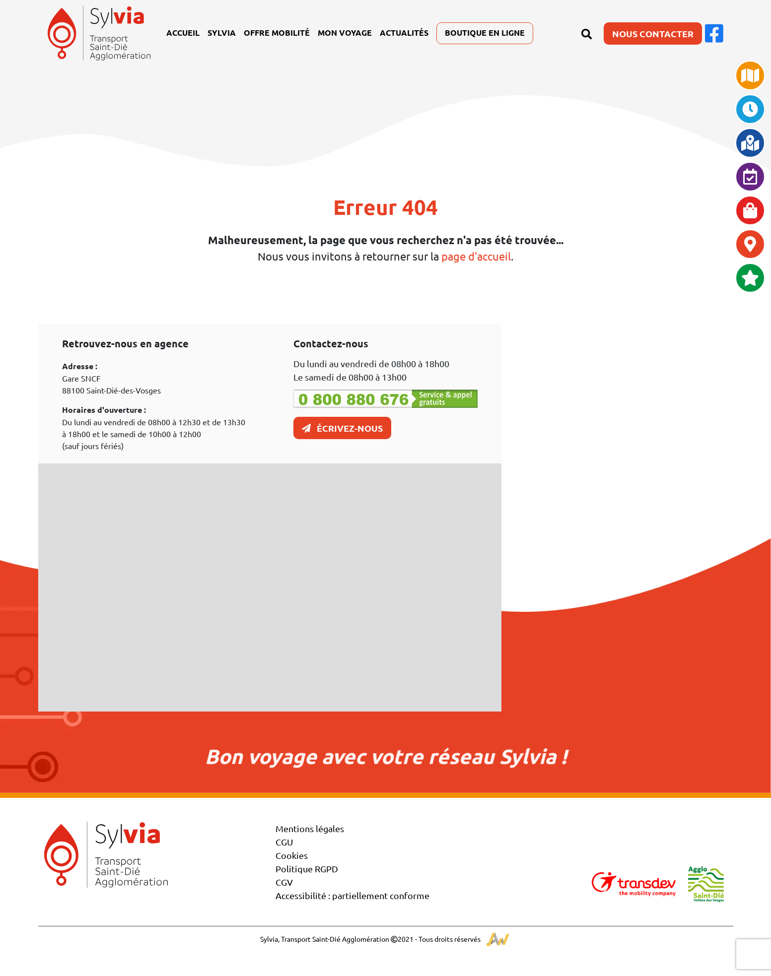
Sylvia (222, 32)
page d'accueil (476, 256)
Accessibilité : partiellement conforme (352, 895)
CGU (284, 842)
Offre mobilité (277, 32)
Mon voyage (345, 32)
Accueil (183, 32)
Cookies (292, 855)
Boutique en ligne (485, 32)
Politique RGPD (307, 868)
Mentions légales (310, 828)
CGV (284, 882)
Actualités (404, 32)
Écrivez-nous (342, 428)
